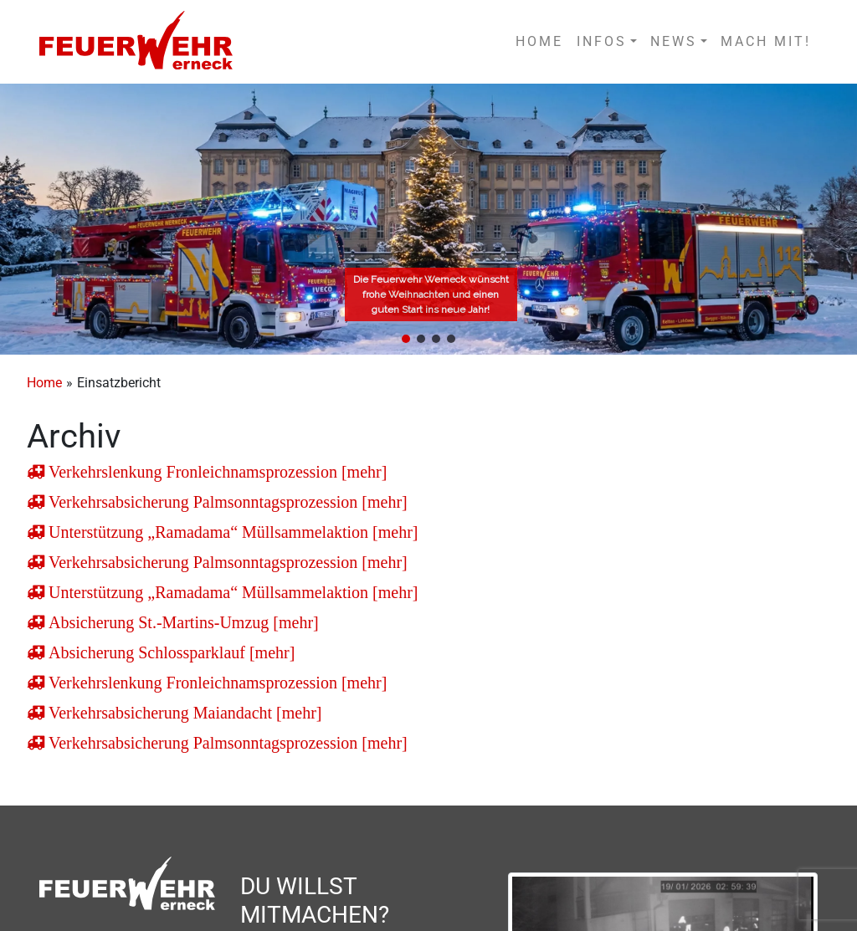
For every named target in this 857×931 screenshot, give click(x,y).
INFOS (602, 41)
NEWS (673, 41)
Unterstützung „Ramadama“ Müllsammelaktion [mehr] (231, 532)
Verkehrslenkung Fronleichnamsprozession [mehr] (215, 471)
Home (44, 383)
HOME (539, 41)
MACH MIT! (766, 41)
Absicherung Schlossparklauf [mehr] (169, 652)
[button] (406, 339)
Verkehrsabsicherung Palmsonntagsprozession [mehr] (226, 502)
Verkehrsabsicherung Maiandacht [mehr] (183, 712)
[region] (428, 219)
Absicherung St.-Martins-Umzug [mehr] (181, 622)
